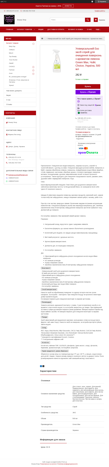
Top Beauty (13, 56)
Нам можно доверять (14, 91)
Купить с (88, 92)
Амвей (11, 63)
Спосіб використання (49, 289)
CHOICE (12, 66)
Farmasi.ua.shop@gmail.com (18, 175)
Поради (44, 317)
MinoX (11, 53)
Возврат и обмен (75, 29)
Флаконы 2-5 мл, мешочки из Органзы (19, 81)
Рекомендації (46, 302)
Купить (88, 86)
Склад (44, 327)
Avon (10, 73)
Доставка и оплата (55, 29)
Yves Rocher (13, 60)
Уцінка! (11, 85)
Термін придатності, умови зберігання (55, 351)
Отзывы (9, 104)
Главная (9, 29)
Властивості (46, 268)
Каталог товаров (24, 29)
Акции (40, 29)
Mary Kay (12, 46)
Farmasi (11, 70)
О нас (89, 29)
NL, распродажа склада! (17, 76)
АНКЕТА (68, 6)
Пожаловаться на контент (48, 464)
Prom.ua (64, 462)
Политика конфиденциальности (67, 464)
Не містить (45, 342)
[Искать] (88, 20)
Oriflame (12, 50)
